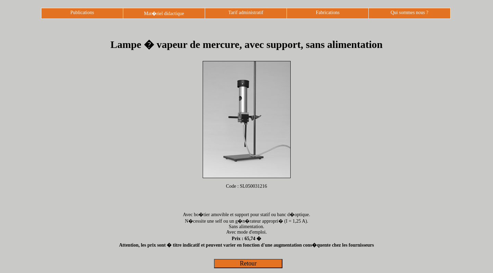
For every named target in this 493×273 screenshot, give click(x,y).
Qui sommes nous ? (409, 12)
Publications (82, 12)
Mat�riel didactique (164, 13)
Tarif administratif (245, 12)
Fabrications (327, 12)
